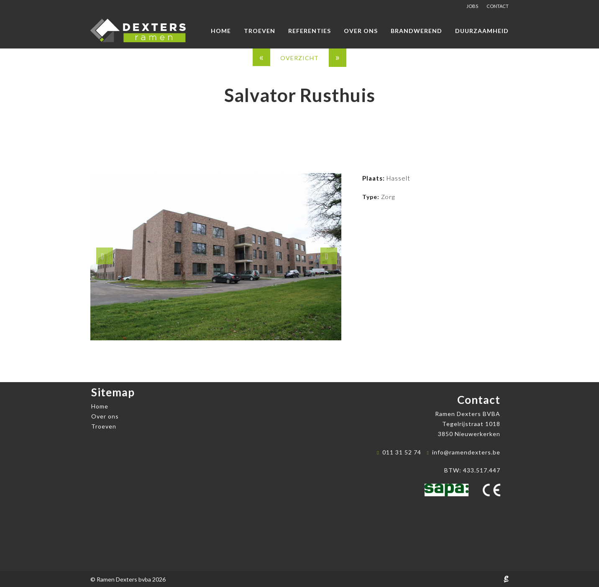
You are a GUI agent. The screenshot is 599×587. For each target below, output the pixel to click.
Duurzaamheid (482, 30)
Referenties (309, 30)
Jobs (472, 6)
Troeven (259, 30)
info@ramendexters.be (466, 452)
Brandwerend (416, 30)
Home (221, 30)
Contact (497, 6)
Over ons (361, 30)
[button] (104, 256)
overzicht (299, 57)
